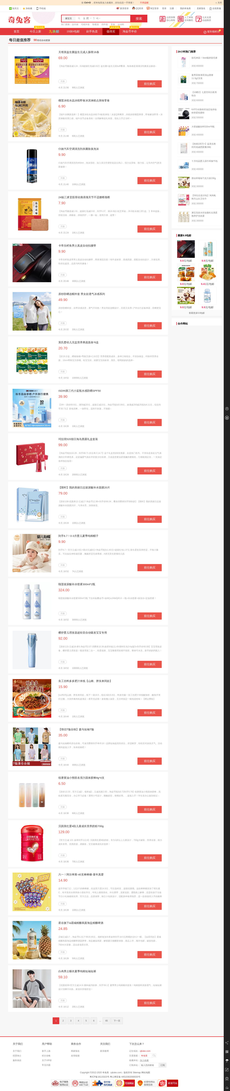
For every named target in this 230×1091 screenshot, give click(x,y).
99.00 (62, 445)
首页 (16, 31)
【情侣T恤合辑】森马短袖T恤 (76, 729)
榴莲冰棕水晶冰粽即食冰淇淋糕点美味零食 (84, 100)
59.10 (62, 977)
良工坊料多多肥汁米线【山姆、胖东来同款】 (85, 680)
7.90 (61, 203)
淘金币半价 (130, 30)
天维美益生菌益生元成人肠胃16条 (78, 52)
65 (106, 1021)
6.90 (61, 106)
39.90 (62, 396)
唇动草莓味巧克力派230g (204, 178)
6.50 (61, 784)
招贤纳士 (17, 1055)
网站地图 (145, 1072)
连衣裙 (75, 24)
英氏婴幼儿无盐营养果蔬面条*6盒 (78, 342)
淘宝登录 (152, 8)
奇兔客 (19, 19)
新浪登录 (122, 8)
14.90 (62, 880)
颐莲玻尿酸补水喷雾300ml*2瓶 (76, 584)
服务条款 (17, 1060)
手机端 (41, 8)
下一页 (117, 1021)
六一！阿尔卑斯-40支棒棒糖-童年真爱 (81, 874)
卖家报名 (201, 8)
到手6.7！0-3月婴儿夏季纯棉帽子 (78, 535)
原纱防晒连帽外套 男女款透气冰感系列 (81, 293)
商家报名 (75, 1051)
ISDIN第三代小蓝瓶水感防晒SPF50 (79, 390)
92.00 (62, 638)
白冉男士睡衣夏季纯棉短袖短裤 (77, 971)
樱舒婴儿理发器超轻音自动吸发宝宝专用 (82, 632)
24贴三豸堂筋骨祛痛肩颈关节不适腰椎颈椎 (84, 197)
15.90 (62, 687)
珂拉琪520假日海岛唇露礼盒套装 (78, 439)
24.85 (62, 929)
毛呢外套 (85, 24)
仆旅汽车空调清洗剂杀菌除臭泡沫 (78, 148)
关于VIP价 (47, 1060)
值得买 (113, 30)
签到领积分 (212, 31)
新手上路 (46, 1051)
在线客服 (215, 8)
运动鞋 (121, 24)
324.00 (63, 590)
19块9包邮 (73, 31)
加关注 (14, 8)
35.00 (62, 735)
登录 (164, 8)
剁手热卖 (92, 31)
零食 (113, 24)
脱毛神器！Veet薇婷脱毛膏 (204, 58)
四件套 (105, 24)
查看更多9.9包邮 (197, 313)
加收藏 (29, 8)
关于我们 (17, 1051)
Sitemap (137, 1072)
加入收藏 (144, 1060)
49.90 (62, 300)
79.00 (62, 493)
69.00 (62, 58)
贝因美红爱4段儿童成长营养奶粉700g (81, 826)
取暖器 (95, 24)
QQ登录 (137, 8)
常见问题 (46, 1065)
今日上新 (37, 30)
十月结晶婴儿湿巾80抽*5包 (205, 161)
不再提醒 (144, 2)
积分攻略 (46, 1055)
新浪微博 (104, 1051)
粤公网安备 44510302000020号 (125, 1077)
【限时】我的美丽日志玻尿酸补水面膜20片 (84, 487)
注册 (172, 8)
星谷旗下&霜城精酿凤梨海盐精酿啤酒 (80, 922)
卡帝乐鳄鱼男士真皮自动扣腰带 (77, 245)
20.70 (62, 348)
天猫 (62, 81)
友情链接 (75, 1055)
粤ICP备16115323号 (99, 1077)
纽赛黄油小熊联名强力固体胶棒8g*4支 (81, 777)
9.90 (61, 155)
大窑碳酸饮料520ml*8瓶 (203, 126)
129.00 (63, 832)
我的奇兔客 (185, 8)
